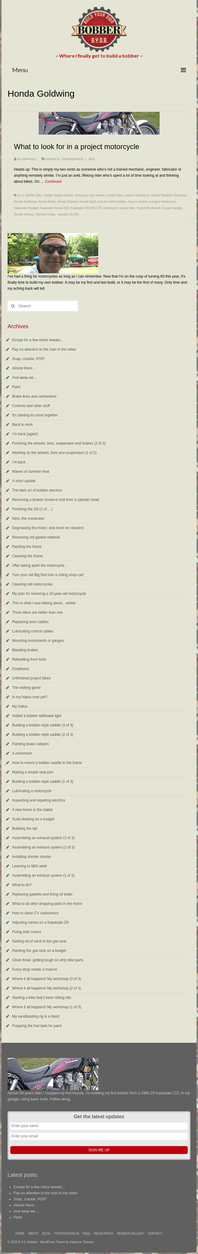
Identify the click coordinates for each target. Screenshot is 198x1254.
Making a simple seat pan (32, 772)
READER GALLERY (130, 1233)
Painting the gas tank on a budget (39, 951)
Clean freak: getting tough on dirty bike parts (47, 960)
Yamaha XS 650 (68, 214)
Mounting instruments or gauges (38, 641)
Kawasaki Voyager (26, 208)
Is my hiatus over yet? (29, 697)
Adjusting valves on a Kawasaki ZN (40, 922)
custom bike (114, 195)
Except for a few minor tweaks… (38, 340)
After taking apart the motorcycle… (40, 565)
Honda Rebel (47, 201)
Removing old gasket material (36, 537)
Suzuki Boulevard (148, 208)
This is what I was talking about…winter (44, 603)
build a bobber (64, 195)
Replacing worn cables (30, 622)
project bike (127, 208)
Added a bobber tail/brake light (36, 716)
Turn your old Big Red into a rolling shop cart (48, 575)
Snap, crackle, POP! (28, 359)
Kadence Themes (81, 1242)
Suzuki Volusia (24, 214)
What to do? (22, 885)
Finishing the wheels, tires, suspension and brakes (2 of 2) (59, 443)
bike (39, 195)
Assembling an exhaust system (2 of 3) (43, 847)
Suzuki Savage (172, 208)
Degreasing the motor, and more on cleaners (48, 528)
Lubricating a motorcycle (31, 791)
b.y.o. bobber (26, 195)
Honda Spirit (88, 201)
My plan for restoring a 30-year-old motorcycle (49, 594)
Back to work (22, 424)
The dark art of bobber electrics (37, 490)
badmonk (29, 159)
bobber (48, 195)
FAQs (86, 1233)
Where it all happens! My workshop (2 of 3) (46, 988)
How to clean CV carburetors (35, 913)
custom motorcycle (136, 195)
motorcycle (110, 208)
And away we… (24, 377)
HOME (19, 1233)
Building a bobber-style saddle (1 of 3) (42, 781)
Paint (16, 387)
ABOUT (33, 1233)
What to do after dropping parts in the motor (47, 904)
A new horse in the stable (32, 810)
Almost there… (24, 368)
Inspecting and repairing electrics (38, 800)
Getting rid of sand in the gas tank (39, 941)
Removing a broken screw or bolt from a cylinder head (55, 500)
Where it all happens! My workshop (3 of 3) (46, 979)
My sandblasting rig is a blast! (36, 1016)
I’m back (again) (25, 434)
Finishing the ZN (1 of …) (32, 509)
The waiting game (26, 687)
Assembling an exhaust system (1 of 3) (43, 875)
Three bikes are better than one (37, 612)
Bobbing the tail (24, 828)
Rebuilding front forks (29, 659)
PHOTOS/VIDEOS (66, 1233)
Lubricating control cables (32, 631)
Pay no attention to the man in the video (44, 349)
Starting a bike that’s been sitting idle (41, 998)
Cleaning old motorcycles (32, 584)
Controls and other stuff (31, 406)
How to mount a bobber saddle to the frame (47, 763)
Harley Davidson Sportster (168, 195)
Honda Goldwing (25, 201)
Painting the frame (26, 547)
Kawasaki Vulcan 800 (54, 208)
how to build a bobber (112, 201)
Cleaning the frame (27, 556)
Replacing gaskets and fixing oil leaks (42, 894)
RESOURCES (103, 1233)
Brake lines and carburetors (34, 396)
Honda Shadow (67, 201)
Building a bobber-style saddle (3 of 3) (42, 725)
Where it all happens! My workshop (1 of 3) (46, 1007)
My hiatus (20, 706)
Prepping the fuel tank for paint (36, 1026)
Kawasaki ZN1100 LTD (86, 208)
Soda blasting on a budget (33, 819)
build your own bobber (90, 195)
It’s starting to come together (35, 415)
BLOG (46, 1233)
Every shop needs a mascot (34, 969)
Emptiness (20, 669)
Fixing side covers (26, 932)
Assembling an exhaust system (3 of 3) (43, 838)
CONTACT (155, 1233)
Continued (53, 181)
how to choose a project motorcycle (152, 201)
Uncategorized (72, 159)
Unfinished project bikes (31, 678)
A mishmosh (22, 753)
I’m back (19, 462)
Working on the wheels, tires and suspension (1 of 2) (54, 453)
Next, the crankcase (28, 518)
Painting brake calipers (30, 744)
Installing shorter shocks (31, 857)
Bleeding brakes (25, 650)
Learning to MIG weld (29, 866)
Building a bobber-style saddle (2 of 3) (42, 734)
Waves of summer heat (30, 471)
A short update (23, 481)
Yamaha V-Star (45, 214)
